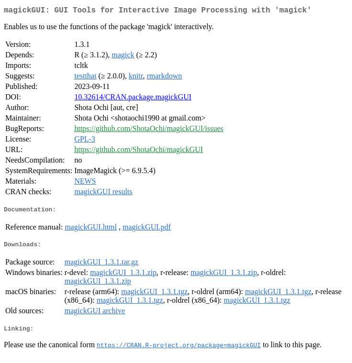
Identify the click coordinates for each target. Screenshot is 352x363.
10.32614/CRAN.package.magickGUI (132, 99)
